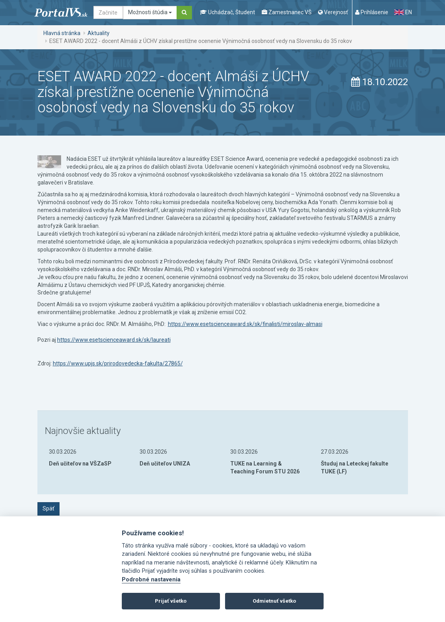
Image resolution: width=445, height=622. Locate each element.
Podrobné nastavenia (151, 579)
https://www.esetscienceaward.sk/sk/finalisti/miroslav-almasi (245, 324)
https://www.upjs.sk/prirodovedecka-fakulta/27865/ (118, 363)
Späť (48, 508)
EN (402, 12)
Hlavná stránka (61, 33)
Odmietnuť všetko (274, 601)
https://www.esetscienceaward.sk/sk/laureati (114, 340)
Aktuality (99, 33)
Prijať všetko (170, 601)
